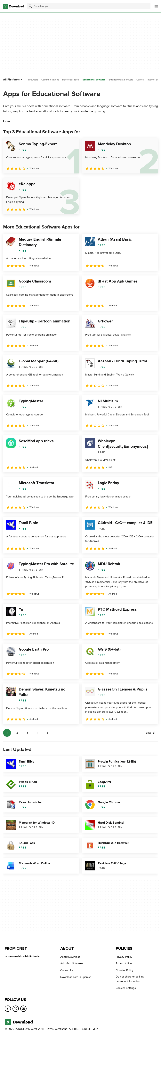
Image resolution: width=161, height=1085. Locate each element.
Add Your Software (71, 963)
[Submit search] (30, 6)
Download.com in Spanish (75, 977)
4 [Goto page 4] (37, 732)
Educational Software (94, 79)
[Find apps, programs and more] (88, 6)
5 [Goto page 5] (47, 732)
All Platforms (13, 79)
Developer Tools (70, 79)
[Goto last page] (151, 733)
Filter (8, 121)
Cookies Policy (124, 970)
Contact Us (67, 970)
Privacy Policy (124, 957)
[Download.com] (13, 6)
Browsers (33, 79)
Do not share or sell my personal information (130, 979)
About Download (70, 957)
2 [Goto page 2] (17, 732)
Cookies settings (126, 988)
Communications (50, 79)
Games (140, 79)
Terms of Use (124, 963)
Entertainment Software (121, 79)
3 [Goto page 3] (27, 732)
